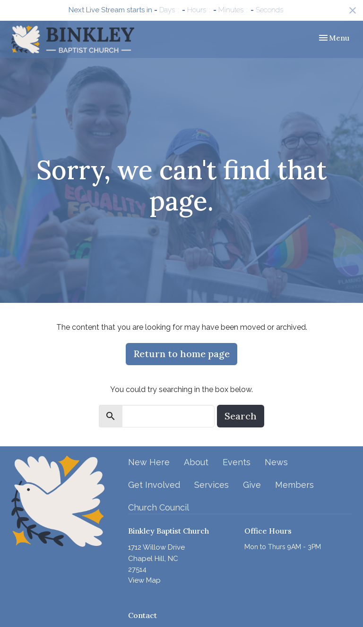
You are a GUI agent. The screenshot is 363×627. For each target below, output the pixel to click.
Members (294, 485)
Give (252, 485)
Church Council (158, 507)
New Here (149, 462)
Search (241, 416)
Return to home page (181, 353)
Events (237, 462)
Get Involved (154, 485)
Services (211, 485)
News (276, 462)
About (196, 462)
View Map (144, 580)
